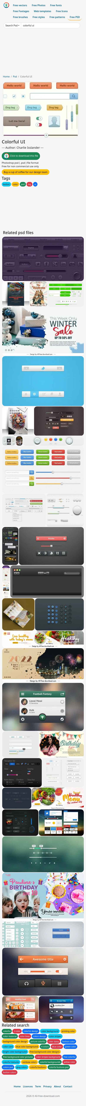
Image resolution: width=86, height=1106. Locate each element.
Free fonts (56, 5)
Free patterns (57, 17)
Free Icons (62, 11)
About (57, 1086)
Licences (28, 1086)
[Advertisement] (43, 52)
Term (38, 1086)
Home (6, 76)
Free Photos (38, 5)
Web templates (42, 11)
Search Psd (11, 25)
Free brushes (20, 17)
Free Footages (21, 11)
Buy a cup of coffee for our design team (25, 172)
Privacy (47, 1086)
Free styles (39, 17)
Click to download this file (21, 156)
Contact (67, 1086)
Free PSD (75, 17)
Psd (15, 76)
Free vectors (20, 5)
